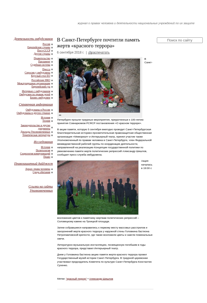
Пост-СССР (43, 50)
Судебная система (40, 64)
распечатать (100, 52)
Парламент (44, 61)
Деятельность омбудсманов (33, 39)
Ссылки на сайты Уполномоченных (41, 188)
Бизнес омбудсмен (40, 97)
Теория (46, 120)
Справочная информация (36, 104)
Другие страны (42, 53)
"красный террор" (76, 278)
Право (46, 156)
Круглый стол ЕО (40, 75)
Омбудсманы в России (38, 109)
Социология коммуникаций (35, 153)
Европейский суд (41, 86)
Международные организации (33, 83)
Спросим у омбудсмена (37, 72)
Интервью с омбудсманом (36, 91)
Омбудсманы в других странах (33, 112)
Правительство (42, 58)
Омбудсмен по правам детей (34, 94)
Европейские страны (38, 47)
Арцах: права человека (37, 168)
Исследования (43, 142)
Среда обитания (41, 172)
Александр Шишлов (101, 278)
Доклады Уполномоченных (35, 131)
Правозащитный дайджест (33, 163)
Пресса (46, 69)
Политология (43, 150)
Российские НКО (41, 80)
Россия (46, 44)
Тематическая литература (36, 134)
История (45, 117)
